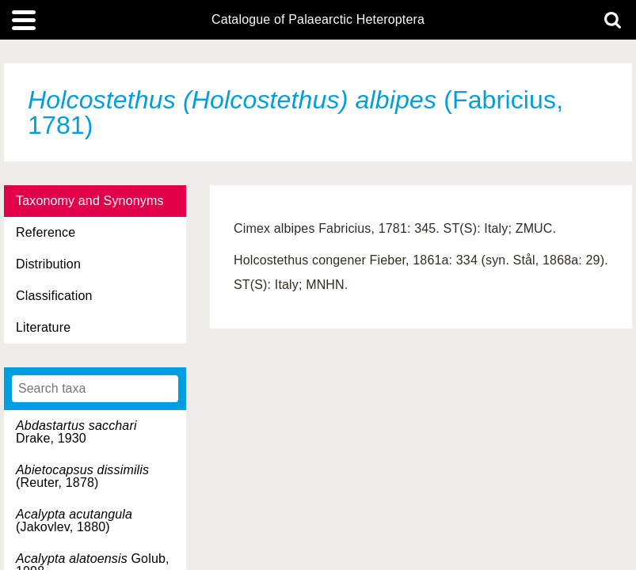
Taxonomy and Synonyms (90, 200)
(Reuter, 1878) (82, 476)
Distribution (48, 264)
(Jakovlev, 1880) (74, 520)
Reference (45, 232)
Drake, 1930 (76, 432)
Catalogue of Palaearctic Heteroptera (318, 19)
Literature (43, 327)
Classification (54, 295)
